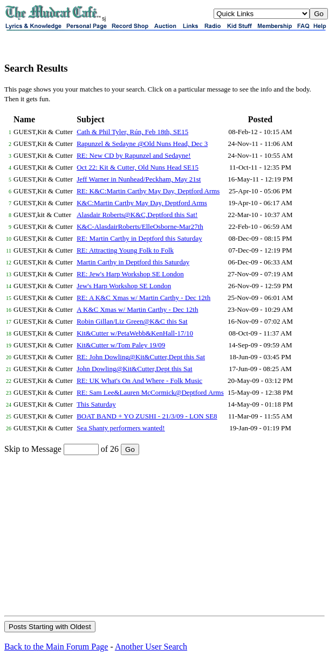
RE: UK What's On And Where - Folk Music (139, 380)
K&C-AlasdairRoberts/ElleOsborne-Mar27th (140, 226)
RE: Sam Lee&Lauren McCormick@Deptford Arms (150, 392)
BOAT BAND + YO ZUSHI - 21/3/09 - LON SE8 (147, 416)
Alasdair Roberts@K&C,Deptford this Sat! (137, 215)
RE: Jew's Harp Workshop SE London (130, 274)
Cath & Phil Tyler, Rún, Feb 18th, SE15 (132, 132)
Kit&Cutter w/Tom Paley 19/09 (121, 345)
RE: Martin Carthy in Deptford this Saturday (139, 238)
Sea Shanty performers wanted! (121, 428)
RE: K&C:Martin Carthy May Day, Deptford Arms (148, 191)
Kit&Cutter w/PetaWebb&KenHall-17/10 (135, 333)
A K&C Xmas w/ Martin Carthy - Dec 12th (137, 309)
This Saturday (96, 404)
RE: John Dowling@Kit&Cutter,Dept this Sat (141, 357)
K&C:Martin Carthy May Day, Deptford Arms (142, 203)
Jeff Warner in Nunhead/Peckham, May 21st (139, 179)
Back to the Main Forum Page (56, 646)
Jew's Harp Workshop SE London (124, 286)
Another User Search (151, 646)
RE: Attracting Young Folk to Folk (125, 250)
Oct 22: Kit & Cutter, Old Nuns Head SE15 (137, 167)
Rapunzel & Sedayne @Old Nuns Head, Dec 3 (142, 143)
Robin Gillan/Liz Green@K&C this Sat (132, 321)
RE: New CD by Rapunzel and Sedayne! (134, 155)
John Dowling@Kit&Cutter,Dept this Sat (134, 369)
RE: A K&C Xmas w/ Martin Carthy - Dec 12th (143, 298)
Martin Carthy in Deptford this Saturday (133, 262)
